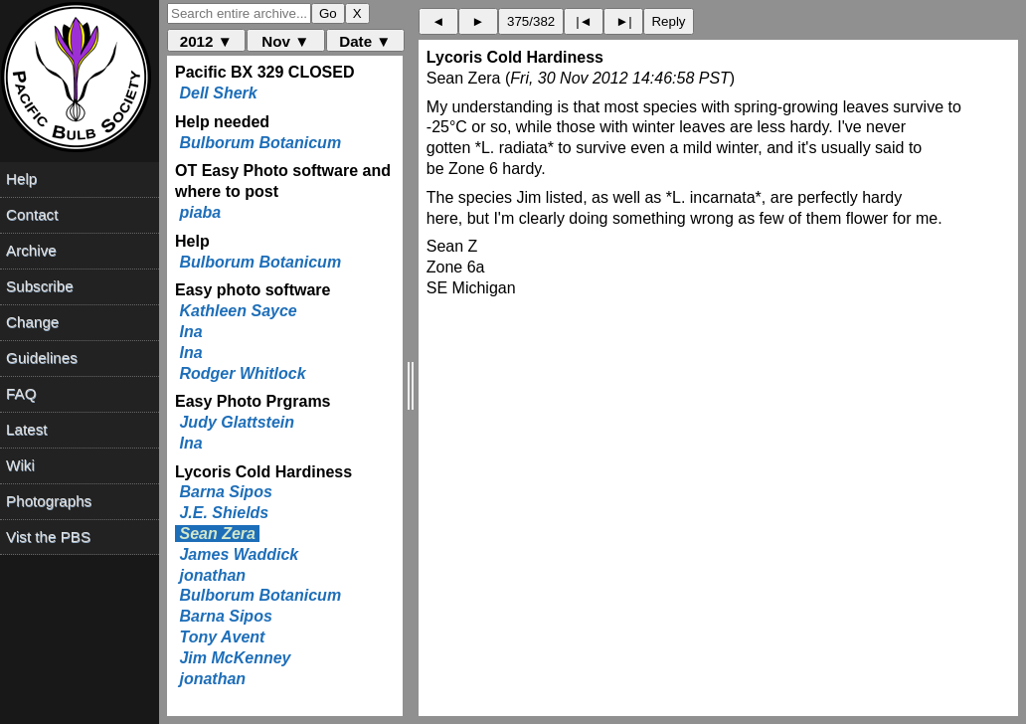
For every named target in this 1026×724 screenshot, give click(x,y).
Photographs (48, 500)
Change (32, 321)
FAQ (21, 393)
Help (21, 178)
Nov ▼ (285, 41)
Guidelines (42, 357)
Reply (668, 21)
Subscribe (40, 285)
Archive (31, 250)
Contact (32, 214)
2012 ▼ (206, 41)
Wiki (20, 464)
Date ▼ (365, 41)
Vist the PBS (48, 536)
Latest (26, 429)
